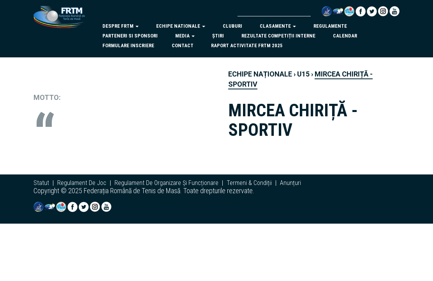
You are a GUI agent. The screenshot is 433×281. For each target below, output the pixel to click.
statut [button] (41, 183)
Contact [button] (183, 45)
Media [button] (185, 36)
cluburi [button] (232, 26)
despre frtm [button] (120, 26)
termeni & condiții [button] (249, 183)
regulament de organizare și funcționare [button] (166, 183)
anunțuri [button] (290, 183)
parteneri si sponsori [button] (130, 36)
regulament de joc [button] (81, 183)
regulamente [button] (330, 26)
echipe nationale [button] (180, 26)
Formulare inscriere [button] (128, 45)
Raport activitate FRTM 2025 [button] (247, 45)
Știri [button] (218, 36)
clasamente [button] (278, 26)
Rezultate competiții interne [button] (278, 36)
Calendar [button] (345, 36)
